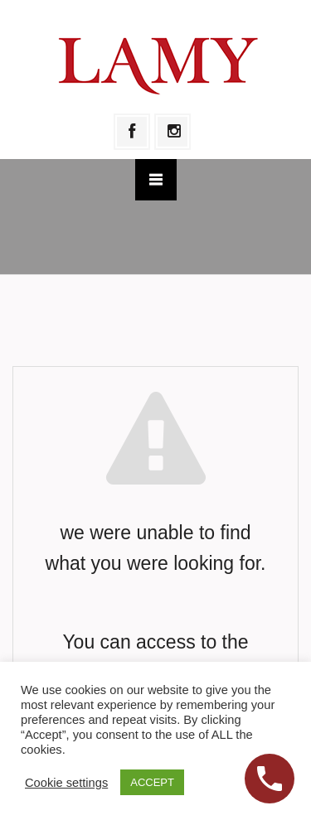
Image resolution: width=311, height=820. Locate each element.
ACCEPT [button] (152, 782)
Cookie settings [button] (66, 782)
